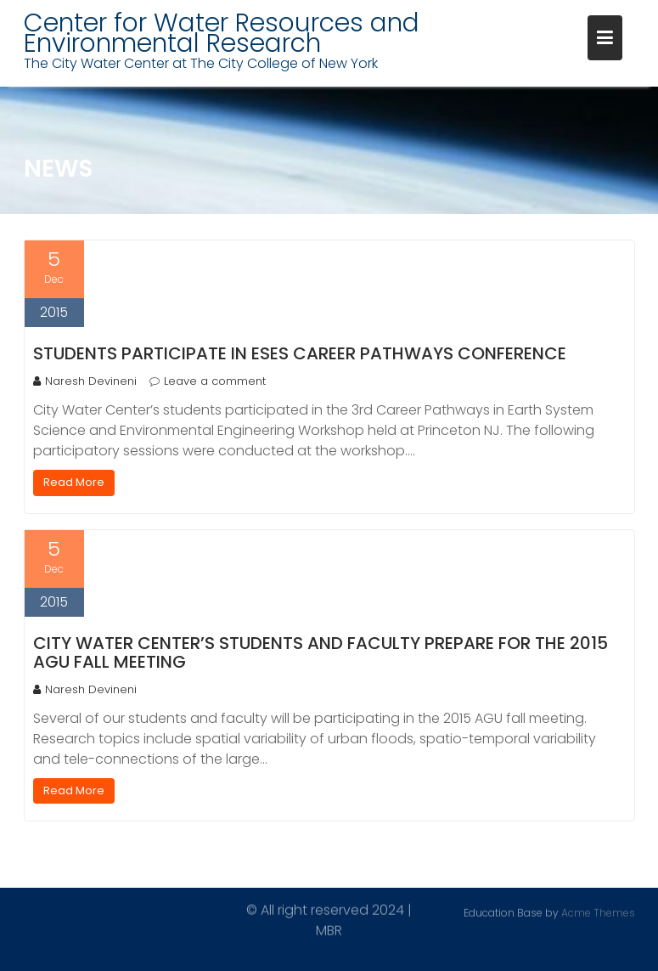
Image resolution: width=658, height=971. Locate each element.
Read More (73, 482)
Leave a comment (215, 381)
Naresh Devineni (85, 381)
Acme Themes (598, 912)
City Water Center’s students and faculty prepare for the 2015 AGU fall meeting (320, 652)
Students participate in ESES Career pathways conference (299, 353)
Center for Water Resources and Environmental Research (221, 33)
